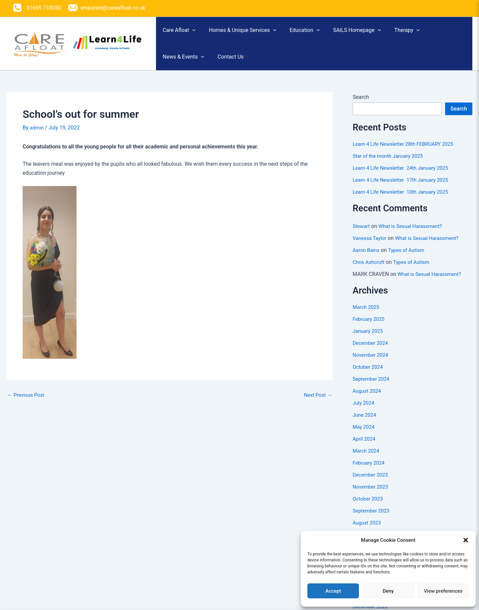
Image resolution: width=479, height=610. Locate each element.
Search (361, 106)
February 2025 (370, 328)
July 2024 (364, 412)
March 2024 (367, 460)
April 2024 (365, 448)
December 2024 (371, 352)
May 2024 (364, 436)
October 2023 (369, 508)
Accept (333, 591)
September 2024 (372, 388)
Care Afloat (182, 32)
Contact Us (241, 64)
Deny (388, 591)
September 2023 (372, 520)
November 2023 (371, 496)
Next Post (317, 404)
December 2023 (371, 484)
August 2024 (368, 400)
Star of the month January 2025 (390, 165)
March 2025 (367, 316)
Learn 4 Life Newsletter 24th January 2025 (403, 177)
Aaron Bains (367, 259)
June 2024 (365, 424)
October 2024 (369, 376)
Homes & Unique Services (252, 32)
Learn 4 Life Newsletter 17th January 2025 (403, 189)
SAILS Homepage (380, 32)
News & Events (187, 64)
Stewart (362, 235)
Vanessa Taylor (371, 247)
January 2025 (369, 340)
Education (321, 32)
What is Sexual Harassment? (413, 235)
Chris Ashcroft (370, 271)
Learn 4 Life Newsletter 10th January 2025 (403, 201)
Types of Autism (409, 259)
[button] (465, 540)
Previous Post (27, 404)
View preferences (443, 591)
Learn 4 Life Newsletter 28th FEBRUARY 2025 (406, 153)
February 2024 (370, 472)
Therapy (437, 32)
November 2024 (371, 364)
